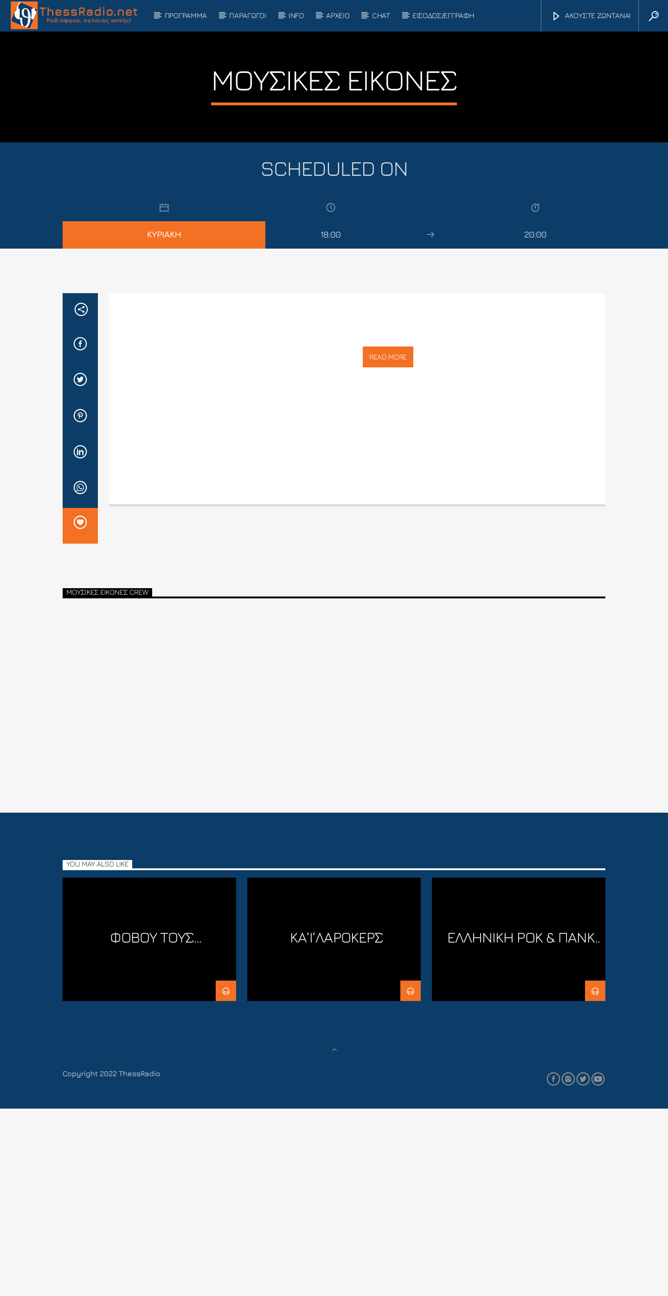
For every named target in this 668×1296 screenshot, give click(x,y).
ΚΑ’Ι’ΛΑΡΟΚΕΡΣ (336, 1124)
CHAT (381, 15)
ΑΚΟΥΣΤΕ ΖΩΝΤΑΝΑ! (591, 16)
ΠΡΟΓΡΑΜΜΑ (186, 15)
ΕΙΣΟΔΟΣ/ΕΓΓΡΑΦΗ (443, 15)
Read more (388, 544)
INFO (296, 15)
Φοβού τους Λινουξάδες (151, 1132)
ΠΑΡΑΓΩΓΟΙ (247, 15)
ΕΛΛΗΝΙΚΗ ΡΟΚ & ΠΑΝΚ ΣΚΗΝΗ (521, 1132)
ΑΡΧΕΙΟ (337, 15)
